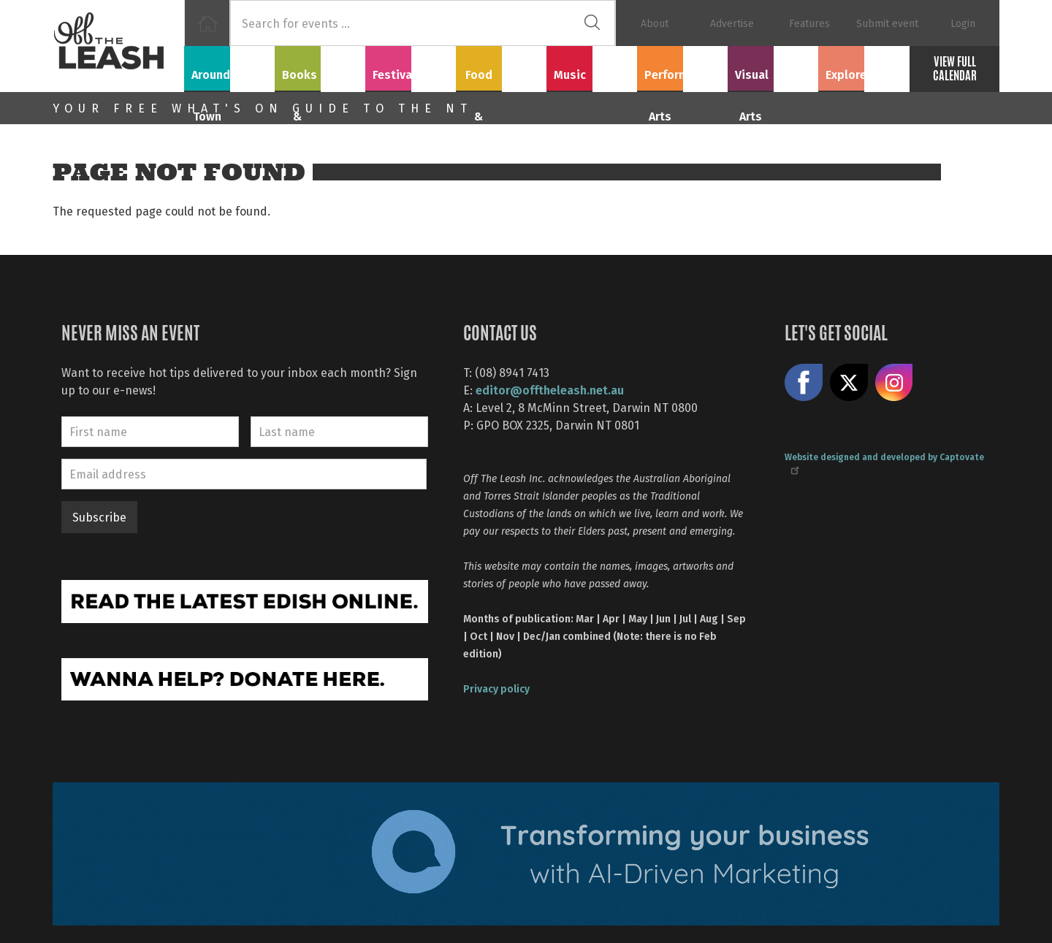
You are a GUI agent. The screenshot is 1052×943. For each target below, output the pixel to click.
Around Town (229, 66)
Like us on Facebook (804, 383)
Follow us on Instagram (894, 383)
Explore (863, 66)
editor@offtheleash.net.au (550, 390)
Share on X (849, 383)
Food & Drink (501, 66)
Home (207, 23)
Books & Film (320, 66)
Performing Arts (682, 66)
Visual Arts (773, 66)
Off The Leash (118, 46)
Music (591, 66)
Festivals (410, 66)
